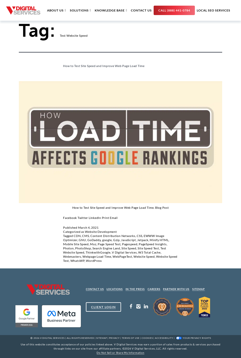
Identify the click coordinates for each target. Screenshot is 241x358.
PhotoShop (83, 248)
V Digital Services (124, 252)
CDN (77, 236)
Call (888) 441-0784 (174, 10)
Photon (68, 248)
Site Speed (128, 248)
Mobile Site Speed (76, 244)
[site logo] (23, 10)
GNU (82, 240)
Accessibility (164, 338)
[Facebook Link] (131, 307)
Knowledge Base (111, 10)
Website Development (101, 231)
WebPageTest (122, 256)
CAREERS (154, 289)
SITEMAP (198, 289)
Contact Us (141, 10)
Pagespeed (129, 244)
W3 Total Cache (149, 252)
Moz (93, 244)
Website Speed (144, 256)
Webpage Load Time (96, 256)
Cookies (147, 338)
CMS (85, 236)
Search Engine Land (106, 248)
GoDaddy (94, 240)
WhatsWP (77, 260)
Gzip (116, 240)
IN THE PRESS (135, 289)
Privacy (114, 338)
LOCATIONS (115, 289)
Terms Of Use (131, 338)
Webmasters (72, 256)
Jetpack (142, 240)
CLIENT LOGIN (103, 307)
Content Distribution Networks (112, 236)
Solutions (80, 10)
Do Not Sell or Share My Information (120, 352)
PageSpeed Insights (153, 244)
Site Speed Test (148, 248)
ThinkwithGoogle (98, 252)
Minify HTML (159, 240)
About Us (56, 10)
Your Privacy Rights (197, 338)
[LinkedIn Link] (145, 307)
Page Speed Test (109, 244)
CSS (139, 236)
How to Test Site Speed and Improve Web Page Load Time (104, 66)
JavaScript (128, 240)
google (107, 240)
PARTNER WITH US (176, 289)
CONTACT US (95, 289)
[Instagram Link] (138, 307)
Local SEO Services (213, 10)
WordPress (94, 260)
